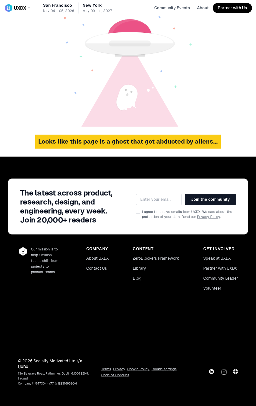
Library (139, 268)
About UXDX (97, 258)
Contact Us (96, 268)
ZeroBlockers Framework (156, 258)
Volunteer (212, 288)
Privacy (119, 369)
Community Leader (220, 278)
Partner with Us (232, 7)
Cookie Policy (138, 369)
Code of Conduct (115, 375)
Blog (137, 278)
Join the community (210, 199)
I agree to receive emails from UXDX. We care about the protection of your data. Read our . (187, 214)
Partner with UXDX (220, 268)
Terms (106, 369)
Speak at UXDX (217, 258)
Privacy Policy (208, 217)
